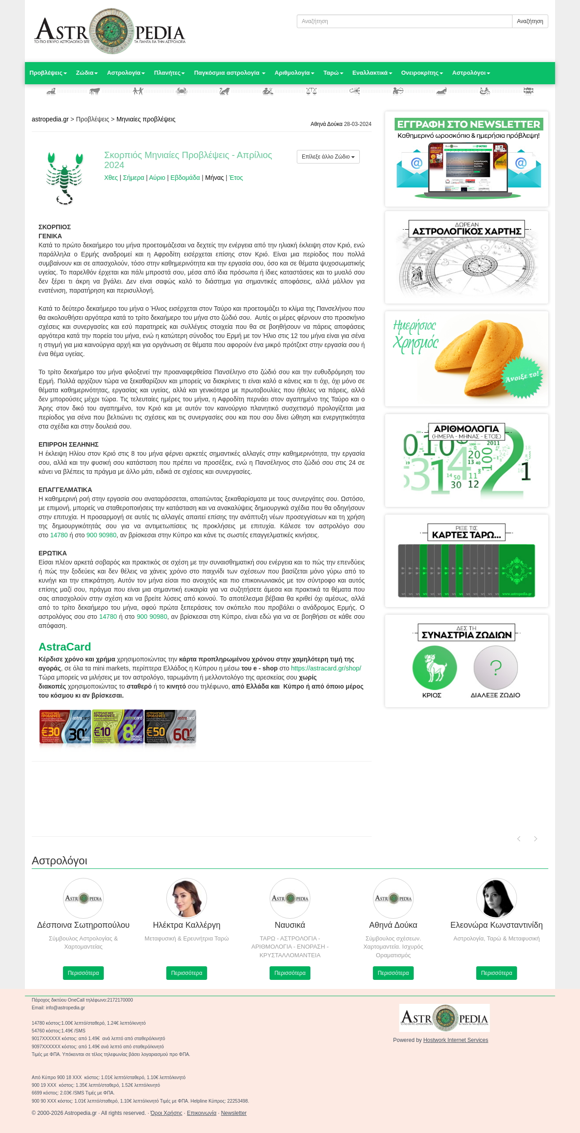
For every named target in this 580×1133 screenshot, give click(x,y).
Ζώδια (87, 72)
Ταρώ (333, 72)
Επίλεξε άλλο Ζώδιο (328, 157)
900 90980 (101, 535)
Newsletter (234, 1113)
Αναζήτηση (530, 21)
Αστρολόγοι (471, 72)
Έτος (236, 177)
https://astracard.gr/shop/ (326, 668)
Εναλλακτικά (372, 72)
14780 (59, 535)
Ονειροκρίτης (422, 72)
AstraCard (65, 647)
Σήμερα (134, 177)
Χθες (111, 177)
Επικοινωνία (202, 1113)
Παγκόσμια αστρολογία (230, 72)
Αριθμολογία (294, 72)
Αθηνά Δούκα (327, 124)
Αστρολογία (126, 72)
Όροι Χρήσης (166, 1113)
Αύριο (157, 177)
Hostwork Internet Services (455, 1040)
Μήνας (214, 177)
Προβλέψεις (48, 72)
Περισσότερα (83, 973)
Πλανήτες (169, 72)
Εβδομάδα (185, 177)
